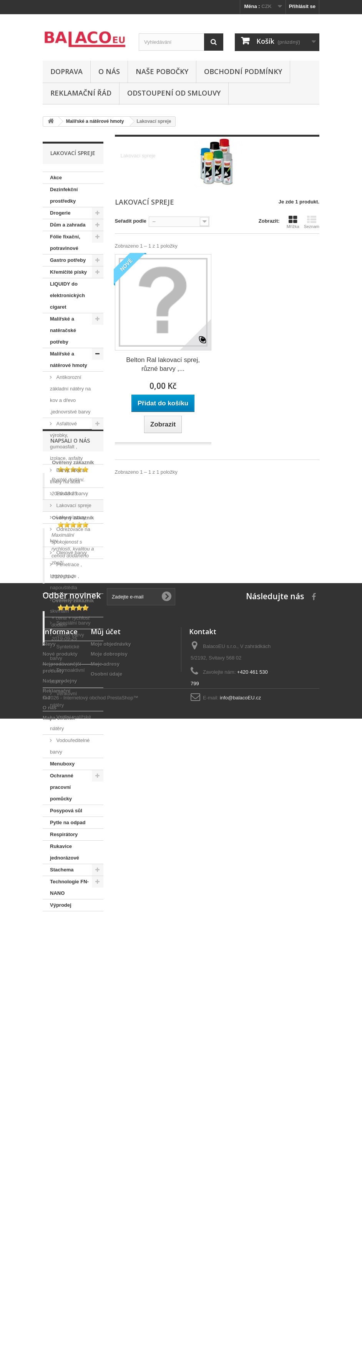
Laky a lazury (70, 517)
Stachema (61, 870)
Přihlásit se (302, 6)
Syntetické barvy (65, 652)
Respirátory (64, 834)
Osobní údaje (106, 1275)
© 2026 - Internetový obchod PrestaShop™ (90, 1346)
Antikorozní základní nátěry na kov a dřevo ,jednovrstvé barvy (70, 394)
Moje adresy (105, 1265)
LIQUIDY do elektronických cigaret (67, 295)
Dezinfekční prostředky (64, 195)
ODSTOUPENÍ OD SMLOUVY (174, 93)
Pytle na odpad (67, 822)
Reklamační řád (80, 93)
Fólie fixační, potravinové (65, 242)
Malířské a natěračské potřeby (63, 330)
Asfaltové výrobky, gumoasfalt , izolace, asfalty (66, 441)
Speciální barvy (73, 623)
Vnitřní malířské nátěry (70, 722)
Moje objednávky (111, 1245)
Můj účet (106, 1232)
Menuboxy (62, 764)
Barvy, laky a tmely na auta (67, 475)
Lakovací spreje (73, 505)
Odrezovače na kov (70, 535)
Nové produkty (60, 1255)
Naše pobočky (162, 71)
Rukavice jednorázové (64, 852)
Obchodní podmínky (243, 71)
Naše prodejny (60, 1281)
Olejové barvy (71, 552)
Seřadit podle (130, 221)
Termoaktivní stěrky (67, 675)
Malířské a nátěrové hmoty (68, 359)
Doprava (66, 71)
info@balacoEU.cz (240, 1298)
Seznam (311, 222)
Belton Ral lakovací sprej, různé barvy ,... (163, 364)
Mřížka (293, 222)
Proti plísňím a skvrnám (69, 605)
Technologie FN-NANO (69, 887)
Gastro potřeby (68, 260)
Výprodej (60, 905)
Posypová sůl (66, 810)
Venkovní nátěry (63, 699)
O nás (109, 71)
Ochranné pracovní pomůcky (61, 787)
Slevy (49, 1245)
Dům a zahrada (67, 225)
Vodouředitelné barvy (70, 746)
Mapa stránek (59, 1318)
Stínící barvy (69, 635)
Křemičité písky (68, 272)
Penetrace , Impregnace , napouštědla (66, 576)
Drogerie (60, 213)
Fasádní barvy (71, 493)
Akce (56, 177)
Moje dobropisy (109, 1255)
